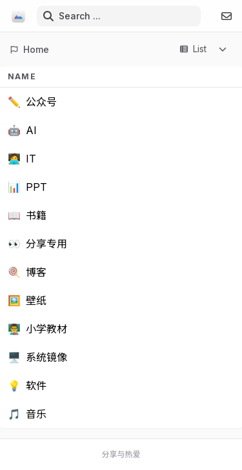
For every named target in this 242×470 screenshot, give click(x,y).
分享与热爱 (120, 454)
